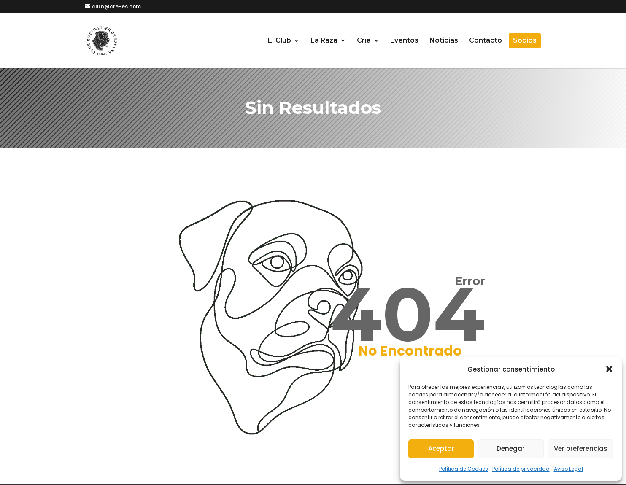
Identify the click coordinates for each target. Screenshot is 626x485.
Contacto (485, 41)
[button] (609, 369)
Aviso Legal (568, 468)
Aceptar (441, 448)
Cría (364, 41)
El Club (279, 41)
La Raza (323, 41)
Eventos (404, 41)
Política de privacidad (521, 468)
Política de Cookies (463, 468)
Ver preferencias (580, 448)
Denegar (510, 448)
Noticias (443, 41)
